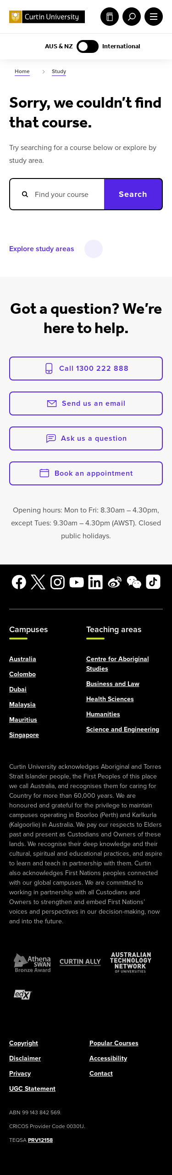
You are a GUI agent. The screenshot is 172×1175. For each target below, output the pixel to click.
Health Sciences (110, 698)
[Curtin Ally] (80, 961)
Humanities (103, 713)
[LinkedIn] (95, 582)
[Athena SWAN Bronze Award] (32, 961)
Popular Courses (114, 1042)
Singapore (24, 734)
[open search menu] (130, 16)
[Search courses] (56, 194)
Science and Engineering (122, 728)
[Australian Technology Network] (130, 961)
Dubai (18, 688)
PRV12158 (40, 1139)
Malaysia (22, 703)
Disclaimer (25, 1057)
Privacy (20, 1072)
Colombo (22, 673)
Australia (22, 658)
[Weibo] (114, 582)
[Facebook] (18, 582)
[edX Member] (23, 994)
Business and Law (112, 683)
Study (109, 16)
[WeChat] (134, 582)
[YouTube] (76, 582)
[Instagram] (57, 582)
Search (133, 194)
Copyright (23, 1042)
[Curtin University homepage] (47, 17)
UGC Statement (32, 1088)
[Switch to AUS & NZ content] (88, 46)
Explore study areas (41, 248)
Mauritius (23, 719)
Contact (101, 1072)
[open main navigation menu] (152, 16)
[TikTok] (153, 582)
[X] (38, 582)
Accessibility (108, 1057)
